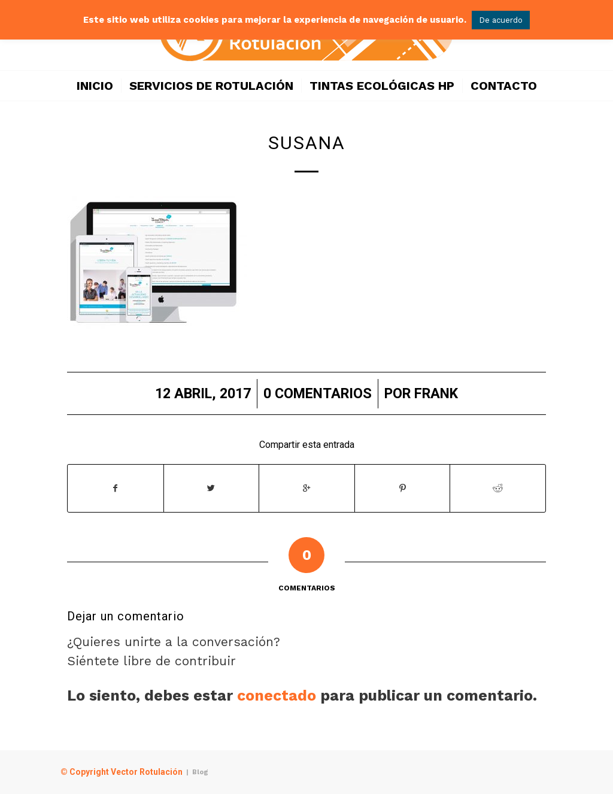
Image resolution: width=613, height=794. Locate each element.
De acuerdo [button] (501, 20)
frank (436, 393)
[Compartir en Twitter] (211, 488)
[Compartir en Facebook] (115, 488)
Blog (200, 772)
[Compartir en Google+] (306, 488)
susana (306, 142)
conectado (276, 695)
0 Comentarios (317, 393)
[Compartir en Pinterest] (402, 488)
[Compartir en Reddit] (497, 488)
